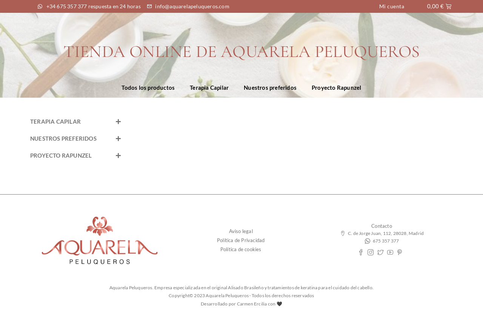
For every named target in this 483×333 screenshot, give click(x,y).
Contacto (381, 226)
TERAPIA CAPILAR (55, 121)
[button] (75, 121)
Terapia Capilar (209, 87)
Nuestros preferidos (270, 87)
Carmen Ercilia (252, 304)
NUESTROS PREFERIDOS (63, 138)
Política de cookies (240, 249)
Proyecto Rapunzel (336, 87)
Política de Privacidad (241, 240)
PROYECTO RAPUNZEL (61, 155)
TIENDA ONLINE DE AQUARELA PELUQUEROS (241, 51)
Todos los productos (148, 87)
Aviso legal (241, 231)
